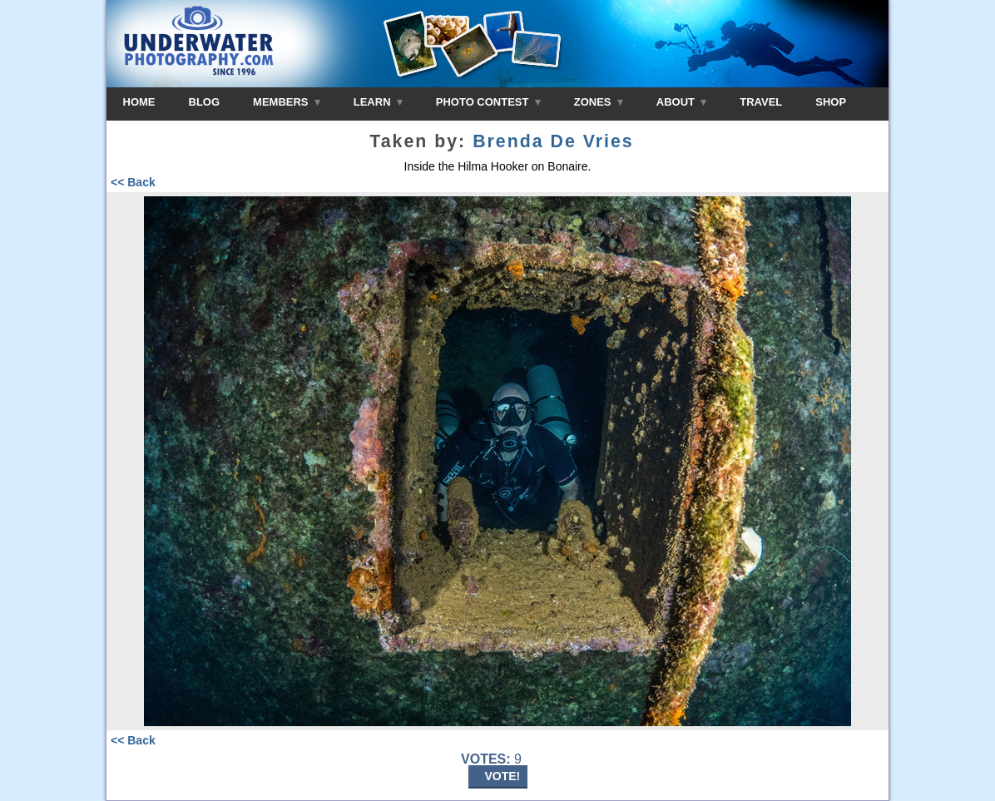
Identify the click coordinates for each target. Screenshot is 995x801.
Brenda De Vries (553, 141)
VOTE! (503, 776)
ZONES (598, 102)
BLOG (204, 102)
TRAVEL (761, 102)
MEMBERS (286, 102)
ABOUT (681, 102)
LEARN (378, 102)
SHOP (830, 102)
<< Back (133, 182)
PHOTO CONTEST (488, 102)
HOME (139, 102)
